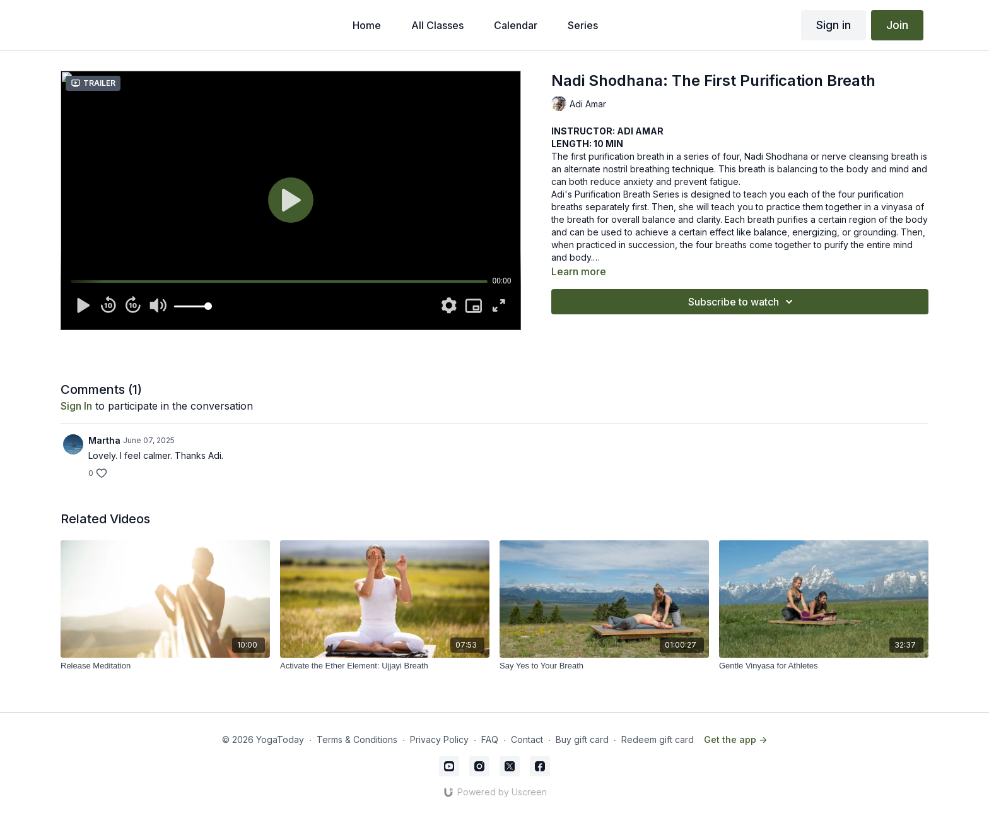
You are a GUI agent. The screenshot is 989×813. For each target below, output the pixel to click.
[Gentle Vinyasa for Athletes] (823, 666)
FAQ (489, 739)
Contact (527, 739)
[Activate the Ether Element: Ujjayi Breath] (384, 666)
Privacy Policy (439, 739)
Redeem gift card (657, 739)
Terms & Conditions (357, 739)
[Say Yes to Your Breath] (604, 666)
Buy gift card (582, 739)
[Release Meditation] (165, 666)
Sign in (833, 25)
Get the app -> (735, 739)
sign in (76, 406)
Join (897, 25)
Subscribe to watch (742, 301)
